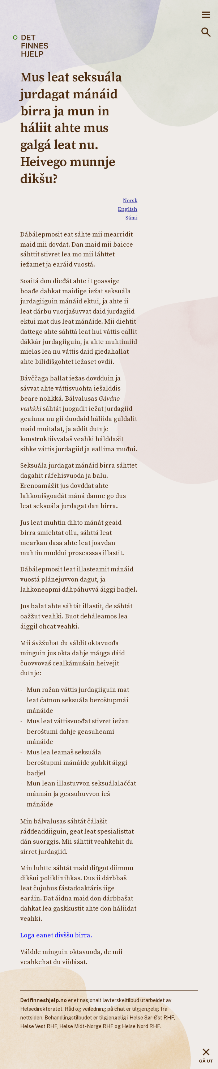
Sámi (131, 217)
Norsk (130, 200)
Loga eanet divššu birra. (56, 935)
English (127, 209)
